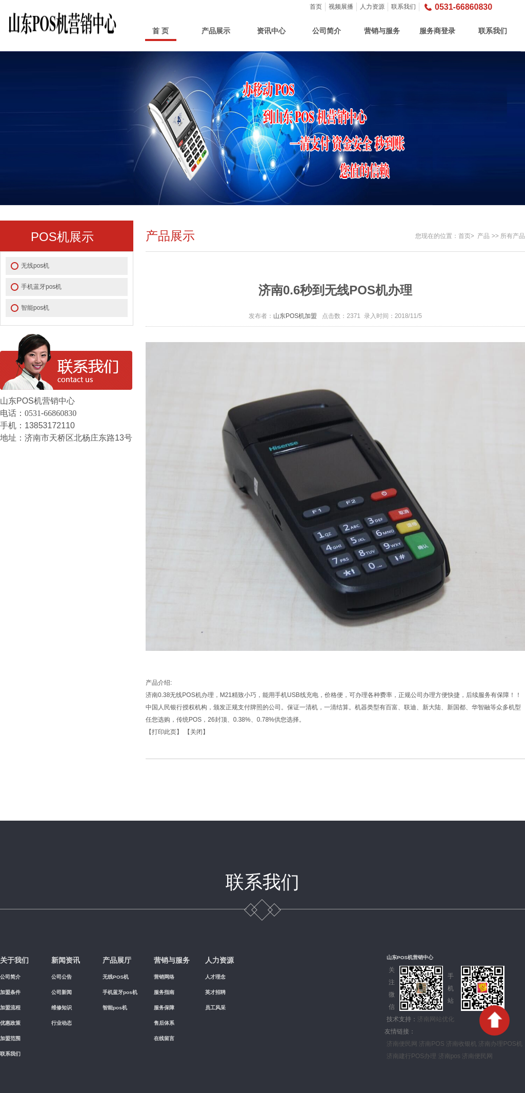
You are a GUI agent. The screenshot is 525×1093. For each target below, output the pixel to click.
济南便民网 (402, 1043)
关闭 (196, 732)
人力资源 (372, 6)
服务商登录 (437, 31)
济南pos (449, 1056)
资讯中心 (271, 31)
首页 (316, 6)
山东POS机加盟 (295, 316)
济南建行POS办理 (411, 1056)
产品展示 (215, 31)
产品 (483, 236)
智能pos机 (35, 307)
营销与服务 (382, 31)
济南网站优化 (435, 1019)
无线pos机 (35, 265)
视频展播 (341, 6)
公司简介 (326, 31)
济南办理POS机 (500, 1043)
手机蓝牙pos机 (41, 286)
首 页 (160, 31)
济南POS (431, 1043)
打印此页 (164, 732)
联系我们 (403, 6)
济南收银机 (461, 1043)
